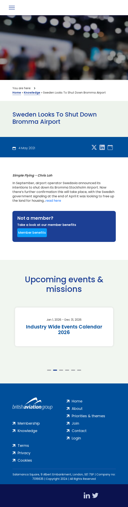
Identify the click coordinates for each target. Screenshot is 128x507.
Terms (23, 445)
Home (16, 93)
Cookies (25, 460)
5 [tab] (73, 370)
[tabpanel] (64, 326)
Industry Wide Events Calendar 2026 (64, 329)
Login (76, 438)
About (77, 408)
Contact (79, 430)
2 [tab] (55, 370)
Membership (29, 423)
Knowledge (32, 93)
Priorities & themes (88, 415)
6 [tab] (79, 370)
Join (75, 423)
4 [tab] (67, 370)
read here (53, 201)
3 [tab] (61, 370)
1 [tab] (49, 370)
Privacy (24, 452)
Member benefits (32, 232)
